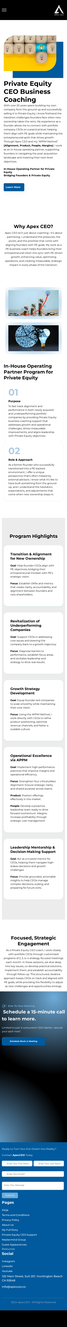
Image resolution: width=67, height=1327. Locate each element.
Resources (8, 1255)
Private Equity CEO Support (19, 1240)
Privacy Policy (10, 1226)
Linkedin (7, 1272)
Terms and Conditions (15, 1221)
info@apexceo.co (14, 1293)
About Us (8, 1231)
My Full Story (10, 1236)
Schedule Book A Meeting (23, 1047)
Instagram (8, 1267)
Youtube (7, 1277)
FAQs (5, 1216)
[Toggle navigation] (4, 10)
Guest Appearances (14, 1250)
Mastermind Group (14, 1245)
